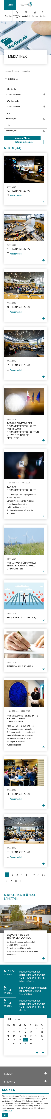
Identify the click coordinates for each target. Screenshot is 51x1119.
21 (14, 1040)
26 (42, 1040)
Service (35, 16)
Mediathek (26, 16)
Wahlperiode (27, 104)
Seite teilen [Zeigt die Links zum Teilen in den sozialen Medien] (10, 79)
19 (42, 1036)
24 (31, 1040)
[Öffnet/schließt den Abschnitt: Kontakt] (45, 1073)
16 (25, 1036)
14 (14, 1036)
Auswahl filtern (22, 138)
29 (19, 1043)
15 (19, 1036)
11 (36, 1032)
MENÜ (10, 5)
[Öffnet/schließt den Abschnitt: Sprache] (45, 1081)
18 (36, 1036)
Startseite (7, 71)
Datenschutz (7, 1111)
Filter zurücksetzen (24, 142)
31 (31, 1043)
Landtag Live (16, 16)
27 (8, 1043)
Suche (43, 16)
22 (19, 1040)
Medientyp (27, 92)
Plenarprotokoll (16, 195)
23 (25, 1040)
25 (36, 1040)
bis (27, 130)
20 (8, 1040)
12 (42, 1032)
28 (14, 1043)
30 (25, 1043)
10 (31, 1032)
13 (8, 1036)
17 (31, 1036)
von (27, 118)
